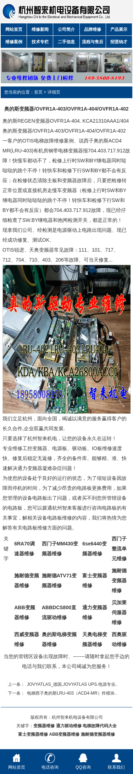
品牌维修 (92, 29)
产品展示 (118, 29)
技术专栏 (40, 41)
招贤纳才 (118, 41)
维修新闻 (40, 29)
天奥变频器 (41, 250)
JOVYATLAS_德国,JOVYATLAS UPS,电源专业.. (72, 684)
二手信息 (66, 41)
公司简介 (66, 29)
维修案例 (13, 41)
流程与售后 (92, 41)
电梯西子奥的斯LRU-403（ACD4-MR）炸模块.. (72, 693)
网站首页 (13, 29)
